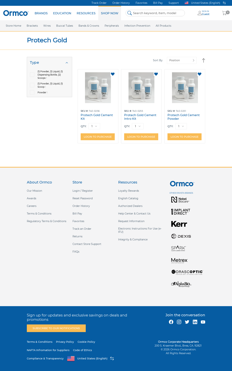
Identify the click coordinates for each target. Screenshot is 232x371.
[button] (112, 74)
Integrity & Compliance (133, 239)
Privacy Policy (65, 341)
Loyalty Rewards (128, 190)
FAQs (75, 251)
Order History (121, 3)
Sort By (158, 60)
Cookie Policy (86, 341)
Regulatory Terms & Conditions (46, 221)
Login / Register (82, 190)
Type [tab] (34, 62)
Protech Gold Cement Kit (97, 116)
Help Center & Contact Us (134, 213)
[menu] (76, 13)
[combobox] (155, 13)
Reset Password (82, 198)
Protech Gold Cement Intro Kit (140, 116)
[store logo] (16, 13)
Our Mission (34, 190)
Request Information (131, 221)
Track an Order (81, 228)
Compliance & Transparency (45, 358)
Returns (77, 236)
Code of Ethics (82, 350)
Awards (31, 198)
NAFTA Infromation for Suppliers (48, 350)
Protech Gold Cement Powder (183, 116)
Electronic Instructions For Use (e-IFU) (139, 230)
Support (174, 3)
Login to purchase (98, 136)
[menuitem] (41, 13)
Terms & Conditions (39, 213)
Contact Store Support (86, 244)
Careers (31, 206)
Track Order (99, 3)
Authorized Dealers (130, 206)
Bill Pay (158, 3)
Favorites (141, 3)
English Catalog (128, 198)
